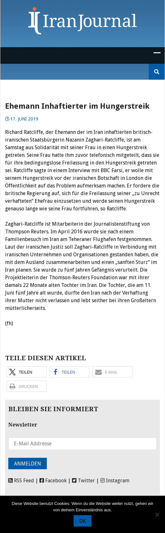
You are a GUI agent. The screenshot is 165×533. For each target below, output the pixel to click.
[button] (27, 371)
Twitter (83, 481)
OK (82, 521)
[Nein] (157, 514)
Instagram (114, 481)
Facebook (53, 481)
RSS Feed (21, 481)
